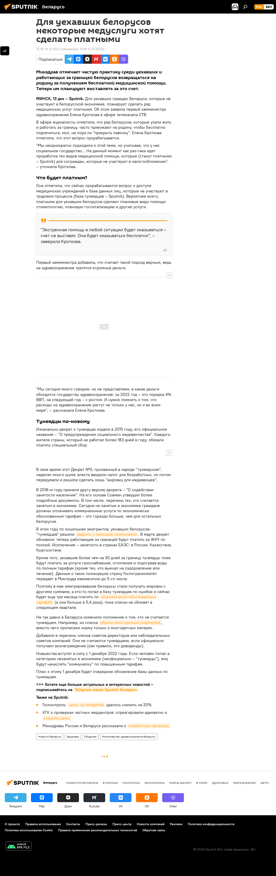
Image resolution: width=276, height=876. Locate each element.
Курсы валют (180, 783)
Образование (244, 783)
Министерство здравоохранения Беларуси (128, 736)
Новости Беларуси (49, 736)
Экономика (154, 783)
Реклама (176, 824)
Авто (264, 783)
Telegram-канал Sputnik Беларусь (106, 689)
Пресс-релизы (96, 824)
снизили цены (57, 718)
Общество (90, 736)
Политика (131, 783)
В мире (201, 783)
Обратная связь (154, 830)
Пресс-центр (121, 824)
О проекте (12, 824)
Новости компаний (150, 824)
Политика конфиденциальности (211, 824)
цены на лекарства (86, 704)
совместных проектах (148, 725)
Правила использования (43, 824)
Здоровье (73, 736)
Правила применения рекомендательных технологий (97, 830)
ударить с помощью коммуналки (107, 534)
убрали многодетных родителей (130, 622)
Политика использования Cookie (29, 830)
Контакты (73, 824)
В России (110, 783)
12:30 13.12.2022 (48, 49)
